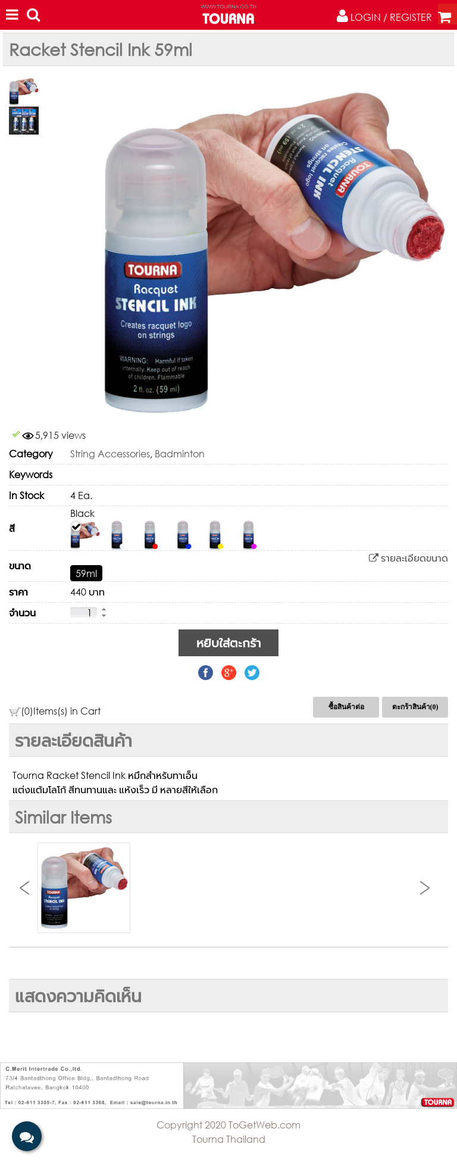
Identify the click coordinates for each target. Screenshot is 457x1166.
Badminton (180, 453)
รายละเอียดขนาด (408, 557)
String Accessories (110, 453)
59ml (86, 573)
